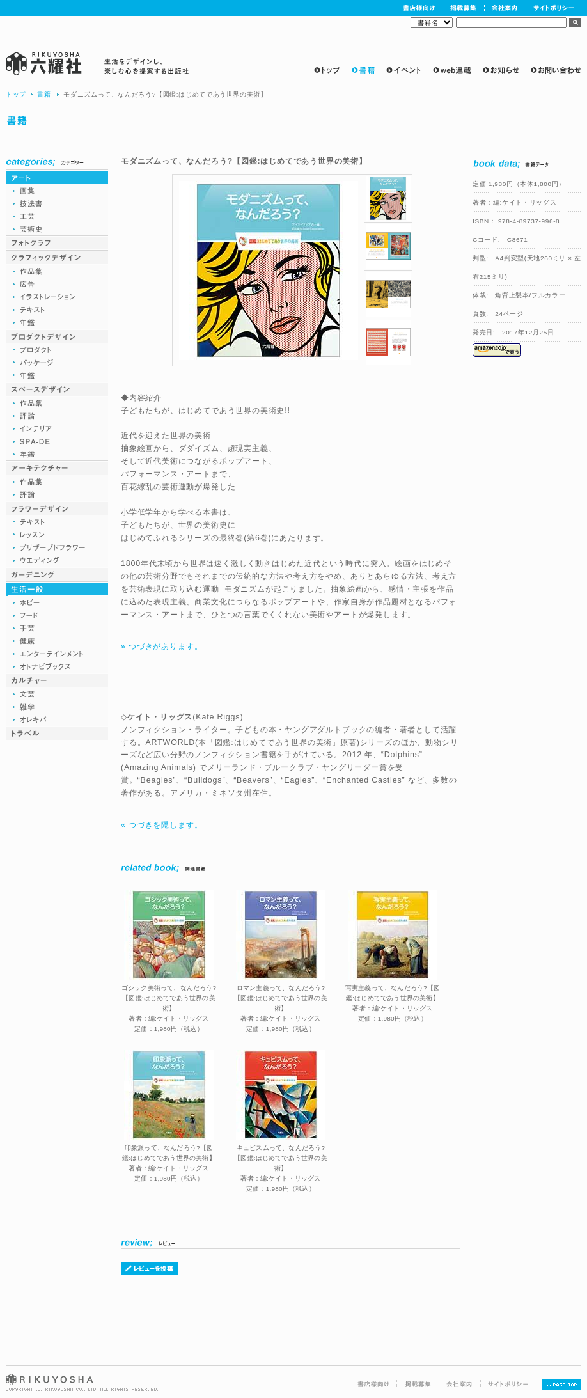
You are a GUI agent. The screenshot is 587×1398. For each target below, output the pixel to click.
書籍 (44, 94)
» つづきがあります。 (161, 646)
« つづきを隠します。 (161, 825)
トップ (16, 94)
